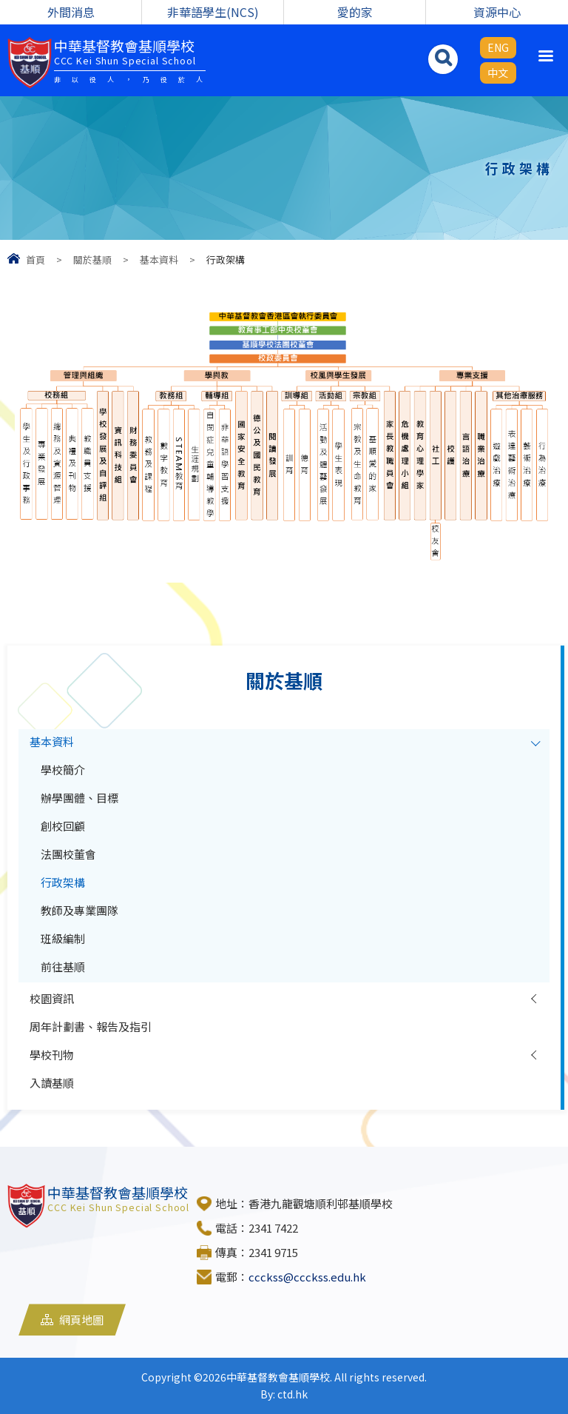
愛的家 (355, 12)
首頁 (35, 259)
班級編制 (63, 938)
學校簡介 (63, 769)
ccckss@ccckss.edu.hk (307, 1276)
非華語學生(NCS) (213, 12)
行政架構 (63, 882)
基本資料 (159, 259)
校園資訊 (52, 998)
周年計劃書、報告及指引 (91, 1026)
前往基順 (63, 966)
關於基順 (92, 259)
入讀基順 (52, 1082)
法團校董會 (68, 854)
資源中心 (497, 12)
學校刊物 (52, 1054)
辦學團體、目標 (79, 797)
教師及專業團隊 (79, 910)
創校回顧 (63, 826)
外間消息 (71, 12)
